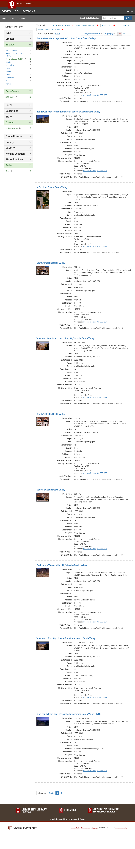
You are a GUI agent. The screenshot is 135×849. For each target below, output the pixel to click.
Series (9, 165)
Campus (10, 122)
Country (10, 148)
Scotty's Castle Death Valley (50, 263)
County (10, 142)
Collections (12, 111)
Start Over (126, 26)
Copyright (95, 828)
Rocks (8, 81)
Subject (10, 44)
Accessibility (75, 828)
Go (128, 18)
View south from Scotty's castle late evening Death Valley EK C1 (68, 714)
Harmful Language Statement (75, 819)
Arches (8, 71)
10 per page (110, 34)
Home (4, 18)
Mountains (10, 65)
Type (8, 33)
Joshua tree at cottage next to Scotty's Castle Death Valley (66, 38)
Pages (9, 105)
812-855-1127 (102, 95)
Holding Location (15, 153)
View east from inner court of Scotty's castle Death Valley (65, 338)
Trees (8, 75)
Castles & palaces (12, 50)
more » (8, 84)
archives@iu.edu (89, 95)
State (9, 116)
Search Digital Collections (90, 18)
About (12, 18)
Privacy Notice (85, 828)
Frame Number (14, 136)
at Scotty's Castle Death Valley (52, 187)
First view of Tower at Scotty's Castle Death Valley (61, 565)
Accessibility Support (57, 819)
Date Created (13, 91)
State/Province (14, 159)
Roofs (8, 68)
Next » (57, 34)
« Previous (42, 793)
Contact (22, 18)
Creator (10, 39)
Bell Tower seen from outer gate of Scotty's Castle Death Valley (68, 111)
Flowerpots (10, 78)
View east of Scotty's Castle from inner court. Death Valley (65, 638)
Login (130, 12)
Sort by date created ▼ (92, 34)
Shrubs (8, 62)
